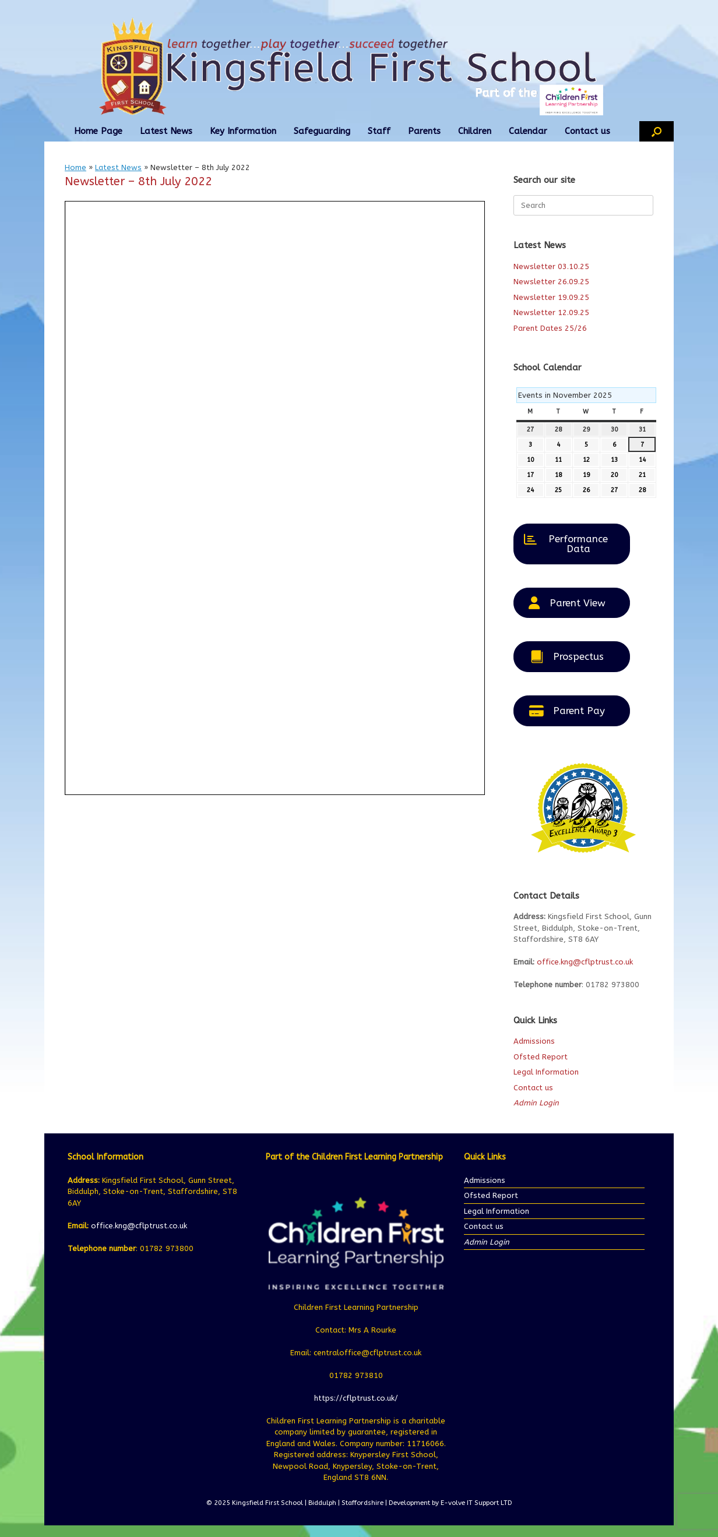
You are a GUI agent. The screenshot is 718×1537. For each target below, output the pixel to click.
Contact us (587, 131)
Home (75, 167)
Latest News (166, 131)
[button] (656, 131)
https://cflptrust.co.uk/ (356, 1398)
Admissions (534, 1041)
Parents (424, 131)
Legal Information (546, 1072)
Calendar (528, 131)
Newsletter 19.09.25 (551, 297)
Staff (379, 131)
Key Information (243, 131)
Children (474, 131)
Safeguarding (322, 131)
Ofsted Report (540, 1056)
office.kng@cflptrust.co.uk (585, 961)
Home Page (98, 131)
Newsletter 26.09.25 (551, 281)
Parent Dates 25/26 (550, 328)
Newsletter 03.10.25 (551, 266)
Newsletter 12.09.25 (551, 312)
